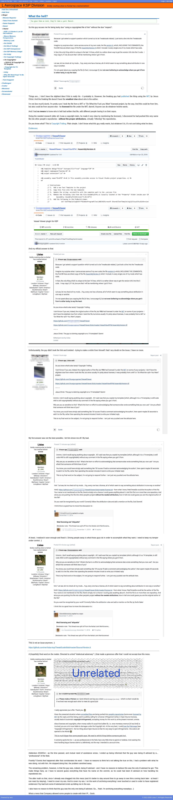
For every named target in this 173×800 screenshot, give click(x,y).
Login (163, 1)
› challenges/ (6, 83)
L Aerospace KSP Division (45, 5)
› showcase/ (5, 94)
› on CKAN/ (7, 43)
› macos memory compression (9, 37)
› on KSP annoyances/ (11, 49)
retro (15, 1)
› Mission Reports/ (9, 18)
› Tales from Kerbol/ (9, 21)
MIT (147, 96)
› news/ (5, 26)
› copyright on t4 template (11, 68)
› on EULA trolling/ (10, 46)
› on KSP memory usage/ (12, 51)
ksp (31, 1)
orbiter (42, 1)
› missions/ (5, 88)
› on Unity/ (7, 54)
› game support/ (8, 23)
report (55, 1)
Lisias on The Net (6, 1)
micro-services (23, 1)
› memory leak (8, 40)
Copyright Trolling (58, 124)
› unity (5, 72)
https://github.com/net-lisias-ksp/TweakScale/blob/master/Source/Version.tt (60, 647)
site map (169, 1)
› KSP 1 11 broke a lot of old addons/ (13, 32)
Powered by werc (7, 797)
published (125, 96)
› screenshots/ (6, 91)
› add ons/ (5, 12)
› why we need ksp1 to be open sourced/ (13, 75)
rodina (36, 1)
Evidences (33, 128)
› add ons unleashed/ (9, 9)
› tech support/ (8, 80)
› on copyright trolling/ (12, 57)
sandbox (48, 1)
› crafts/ (4, 86)
